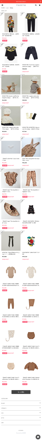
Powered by (21, 433)
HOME (3, 8)
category (3, 408)
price (2, 417)
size (7, 8)
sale (2, 422)
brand (3, 403)
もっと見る (21, 392)
